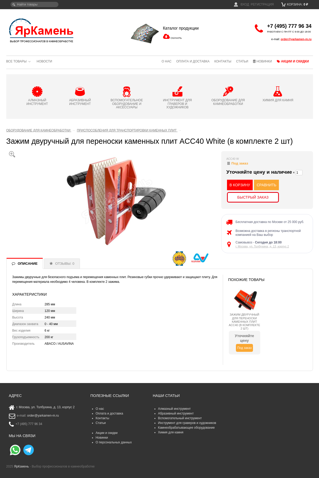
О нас (166, 61)
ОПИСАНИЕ (28, 263)
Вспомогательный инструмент (180, 418)
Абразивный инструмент (176, 413)
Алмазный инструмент (174, 409)
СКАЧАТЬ (176, 37)
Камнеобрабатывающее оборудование (186, 427)
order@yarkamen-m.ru (296, 39)
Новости (44, 61)
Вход (241, 4)
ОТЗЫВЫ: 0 (64, 263)
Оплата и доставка (192, 61)
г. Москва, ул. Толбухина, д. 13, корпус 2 (262, 246)
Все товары (16, 61)
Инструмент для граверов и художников (187, 423)
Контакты (222, 61)
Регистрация (262, 4)
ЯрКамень (21, 466)
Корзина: (294, 4)
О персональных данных (114, 442)
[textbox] (34, 4)
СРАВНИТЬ (266, 185)
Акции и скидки (293, 61)
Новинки (262, 61)
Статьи (242, 61)
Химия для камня (170, 432)
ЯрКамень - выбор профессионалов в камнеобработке (41, 30)
